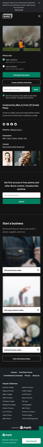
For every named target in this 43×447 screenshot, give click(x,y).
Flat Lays (25, 401)
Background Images (9, 404)
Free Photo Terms (25, 372)
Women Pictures (8, 408)
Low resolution (11, 66)
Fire (25, 138)
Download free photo (21, 74)
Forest (14, 138)
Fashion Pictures (27, 387)
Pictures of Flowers (28, 411)
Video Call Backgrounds (30, 418)
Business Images (8, 387)
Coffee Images (27, 391)
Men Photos (26, 408)
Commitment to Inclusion (13, 375)
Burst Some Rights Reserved (13, 146)
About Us (36, 375)
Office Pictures (8, 397)
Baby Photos (7, 418)
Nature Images (7, 394)
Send (36, 89)
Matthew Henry (16, 129)
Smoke (20, 138)
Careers (14, 372)
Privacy (28, 375)
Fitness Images (27, 415)
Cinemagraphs (26, 404)
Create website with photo (21, 82)
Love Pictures (7, 411)
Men (4, 138)
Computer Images (8, 401)
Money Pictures (27, 397)
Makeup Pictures (8, 391)
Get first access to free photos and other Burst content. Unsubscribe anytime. (20, 96)
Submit (21, 201)
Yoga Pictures (7, 415)
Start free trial (31, 441)
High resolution (11, 59)
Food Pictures (26, 394)
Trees (9, 138)
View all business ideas (21, 358)
